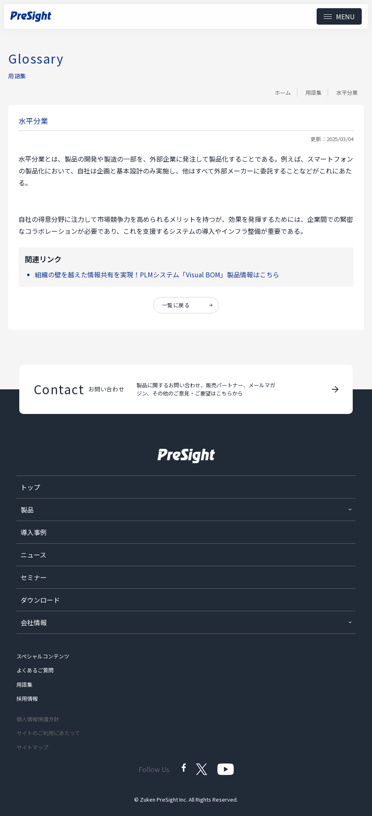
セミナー (34, 577)
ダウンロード (40, 600)
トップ (30, 487)
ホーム (283, 92)
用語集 (314, 92)
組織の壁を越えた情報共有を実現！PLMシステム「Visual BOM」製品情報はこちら (157, 274)
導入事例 (34, 532)
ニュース (33, 555)
